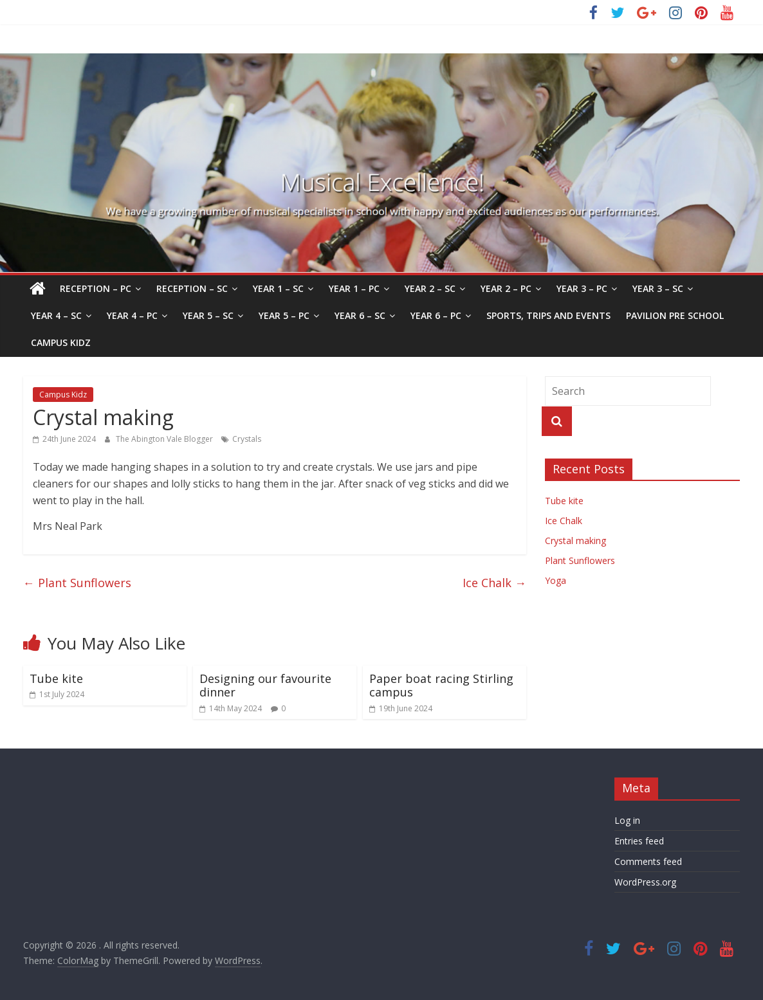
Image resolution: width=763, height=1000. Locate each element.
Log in (627, 820)
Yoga (555, 580)
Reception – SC (192, 288)
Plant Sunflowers (77, 582)
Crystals (246, 438)
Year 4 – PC (132, 315)
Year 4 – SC (56, 315)
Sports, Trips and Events (548, 315)
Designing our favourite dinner (265, 685)
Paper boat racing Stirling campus (441, 685)
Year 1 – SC (278, 288)
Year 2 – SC (430, 288)
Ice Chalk (494, 582)
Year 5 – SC (208, 315)
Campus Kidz (61, 342)
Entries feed (639, 841)
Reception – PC (95, 288)
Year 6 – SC (360, 315)
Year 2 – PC (506, 288)
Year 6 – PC (435, 315)
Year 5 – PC (284, 315)
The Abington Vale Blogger (165, 438)
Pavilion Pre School (675, 315)
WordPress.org (645, 882)
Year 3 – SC (657, 288)
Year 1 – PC (354, 288)
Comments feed (648, 861)
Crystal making (575, 540)
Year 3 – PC (581, 288)
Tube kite (56, 678)
